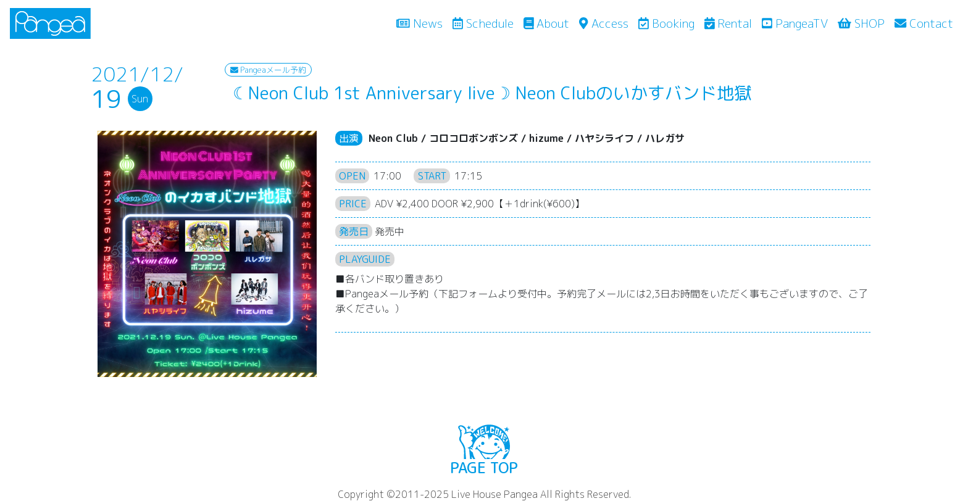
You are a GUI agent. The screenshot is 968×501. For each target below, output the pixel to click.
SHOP (861, 23)
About (547, 23)
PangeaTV (795, 23)
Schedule (483, 23)
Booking (666, 23)
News (422, 22)
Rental (728, 23)
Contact (924, 23)
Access (603, 23)
